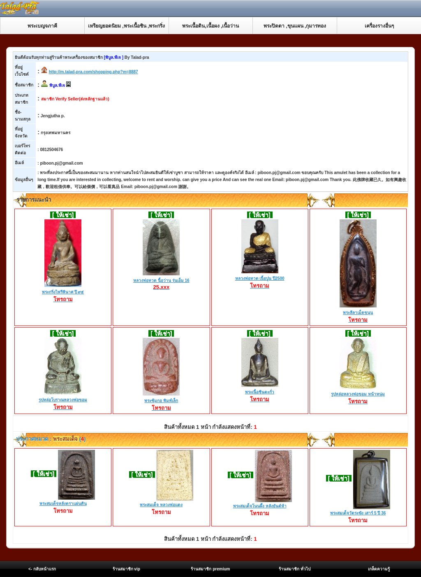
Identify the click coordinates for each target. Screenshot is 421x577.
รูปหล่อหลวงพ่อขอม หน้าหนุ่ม (358, 394)
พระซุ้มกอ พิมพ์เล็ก (161, 401)
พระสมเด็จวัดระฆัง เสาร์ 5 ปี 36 (358, 513)
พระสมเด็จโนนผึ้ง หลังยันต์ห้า (260, 506)
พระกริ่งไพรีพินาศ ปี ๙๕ (63, 292)
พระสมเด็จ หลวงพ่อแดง (161, 505)
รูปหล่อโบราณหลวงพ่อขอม (63, 400)
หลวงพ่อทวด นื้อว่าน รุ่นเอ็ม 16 (161, 281)
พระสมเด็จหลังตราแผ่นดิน (63, 503)
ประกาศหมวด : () (50, 439)
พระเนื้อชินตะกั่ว (259, 392)
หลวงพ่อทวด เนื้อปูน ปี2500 (260, 279)
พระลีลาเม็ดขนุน (358, 313)
